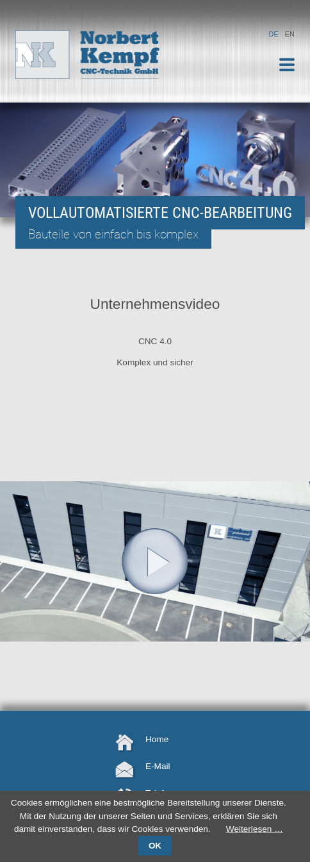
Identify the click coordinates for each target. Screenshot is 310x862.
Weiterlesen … (254, 829)
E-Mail (157, 766)
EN (290, 34)
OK (155, 845)
